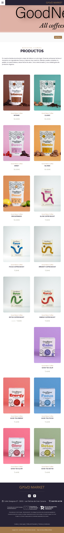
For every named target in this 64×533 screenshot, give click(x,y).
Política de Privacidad (32, 524)
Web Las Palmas (48, 529)
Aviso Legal (22, 524)
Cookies (16, 524)
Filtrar (58, 37)
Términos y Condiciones (44, 524)
